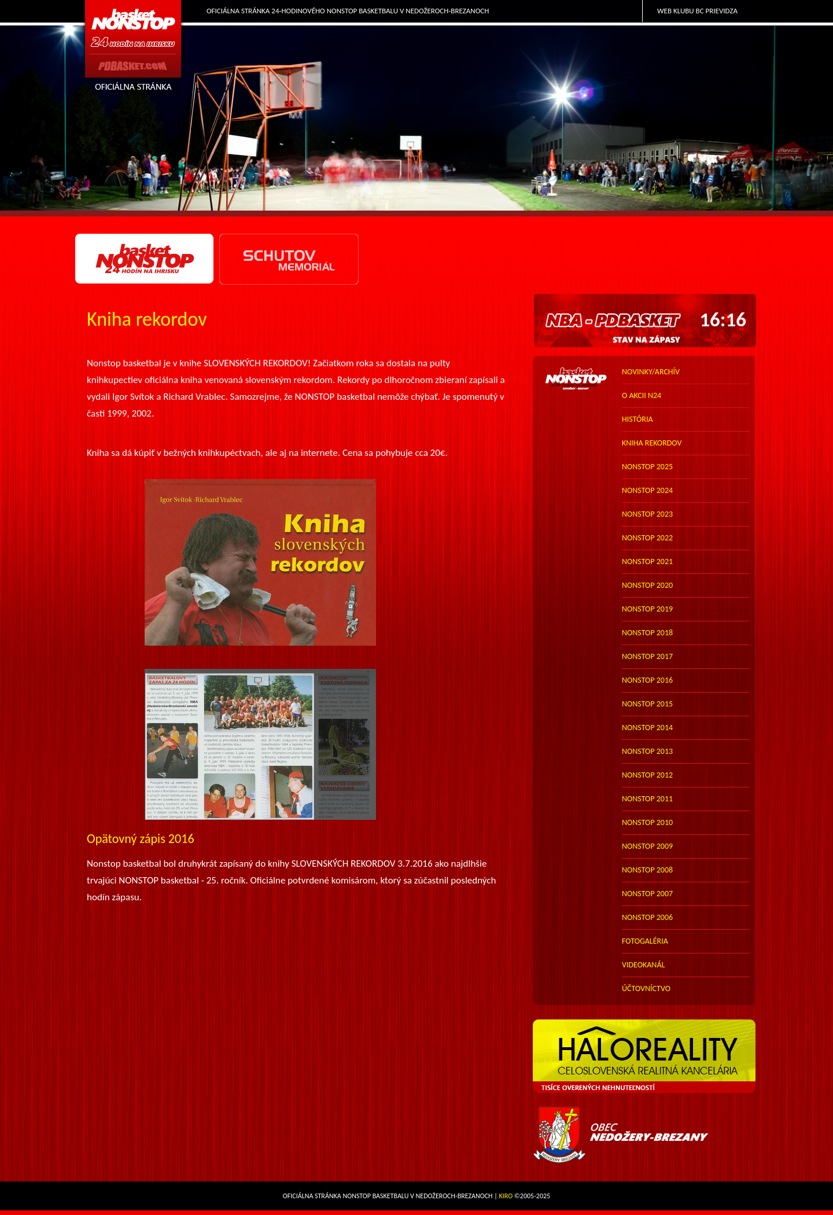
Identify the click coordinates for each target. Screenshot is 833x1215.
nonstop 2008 (647, 870)
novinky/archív (651, 372)
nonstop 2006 (647, 917)
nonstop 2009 (647, 846)
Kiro (506, 1196)
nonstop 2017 (647, 656)
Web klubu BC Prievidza (697, 10)
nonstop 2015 (647, 704)
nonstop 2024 (647, 490)
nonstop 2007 (647, 894)
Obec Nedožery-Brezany (645, 1135)
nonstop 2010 (647, 822)
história (637, 419)
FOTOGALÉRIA (645, 941)
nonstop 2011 (647, 799)
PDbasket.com (133, 50)
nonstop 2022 (647, 538)
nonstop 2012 (647, 775)
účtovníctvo (646, 988)
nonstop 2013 (647, 751)
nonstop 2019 (647, 609)
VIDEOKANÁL (643, 965)
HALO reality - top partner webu (645, 1056)
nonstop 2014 (647, 727)
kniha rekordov (651, 443)
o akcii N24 (641, 395)
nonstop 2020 (647, 585)
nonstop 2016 (647, 680)
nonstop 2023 (647, 514)
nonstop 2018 (647, 633)
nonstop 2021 (647, 561)
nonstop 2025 (647, 467)
